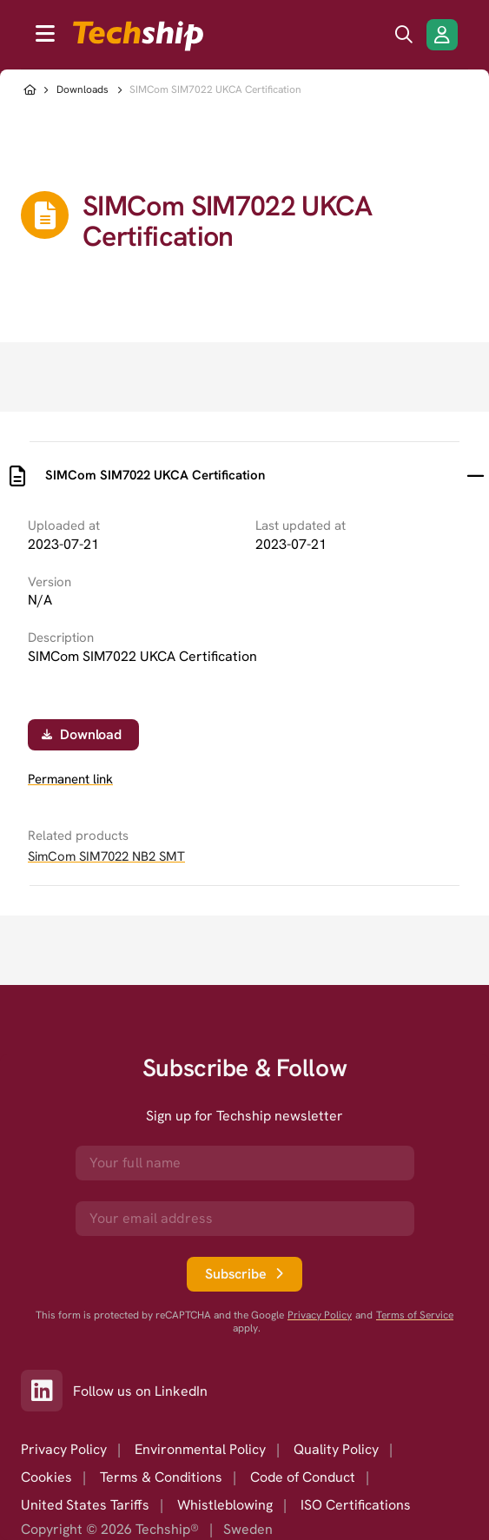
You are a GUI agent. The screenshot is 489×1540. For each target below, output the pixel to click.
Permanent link (70, 779)
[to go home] (138, 36)
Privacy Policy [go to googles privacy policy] (319, 1315)
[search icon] (404, 34)
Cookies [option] (46, 1477)
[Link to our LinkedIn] (47, 1390)
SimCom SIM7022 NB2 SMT (106, 856)
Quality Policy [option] (336, 1449)
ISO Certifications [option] (356, 1505)
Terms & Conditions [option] (161, 1477)
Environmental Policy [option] (200, 1449)
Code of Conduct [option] (302, 1477)
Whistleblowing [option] (225, 1505)
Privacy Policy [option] (64, 1449)
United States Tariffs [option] (85, 1505)
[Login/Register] (442, 34)
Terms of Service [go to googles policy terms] (414, 1315)
